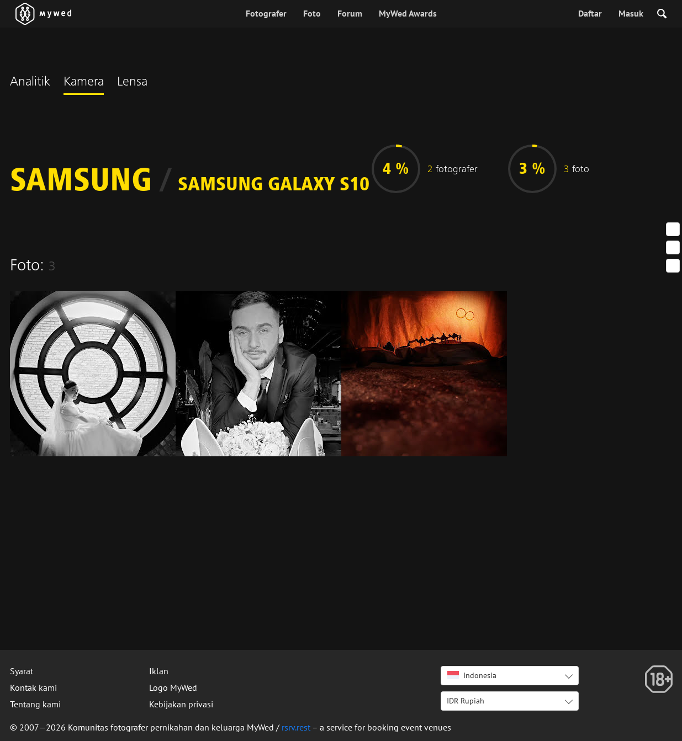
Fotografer (266, 13)
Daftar (590, 13)
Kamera (84, 82)
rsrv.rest (296, 727)
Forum (349, 13)
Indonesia (471, 675)
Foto (312, 13)
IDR (465, 701)
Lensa (132, 82)
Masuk (630, 13)
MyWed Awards (408, 13)
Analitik (30, 82)
